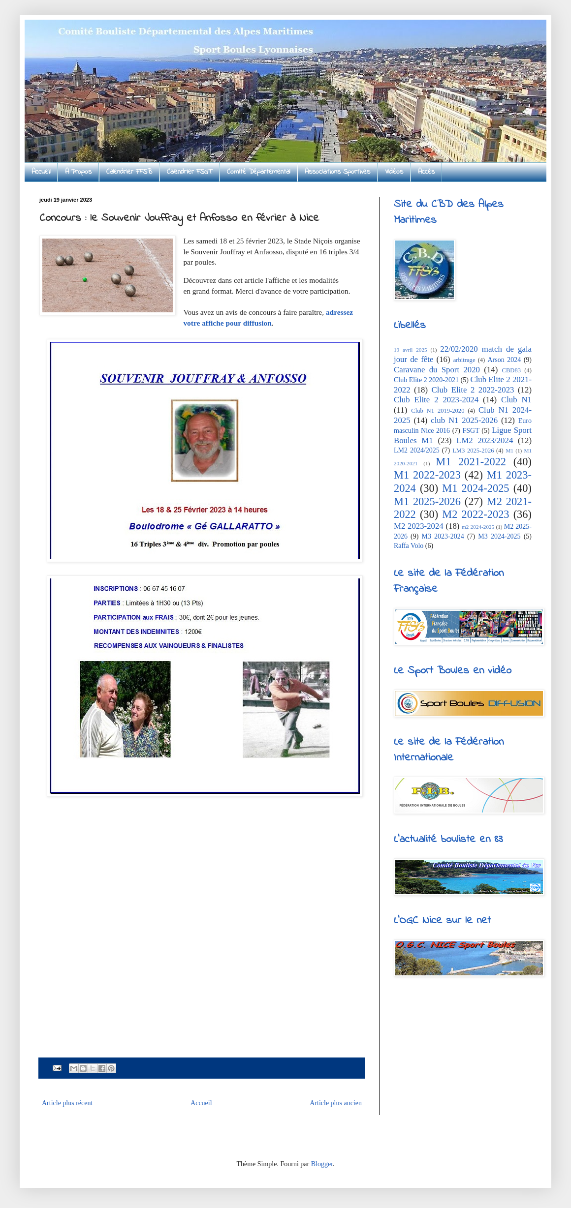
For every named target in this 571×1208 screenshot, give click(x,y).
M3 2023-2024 (443, 536)
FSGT (471, 430)
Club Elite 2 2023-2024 (436, 399)
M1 (509, 450)
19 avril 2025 (410, 350)
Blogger (322, 1164)
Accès (426, 172)
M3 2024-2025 (499, 536)
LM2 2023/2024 (484, 440)
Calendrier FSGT (189, 172)
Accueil (41, 172)
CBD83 (511, 370)
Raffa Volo (408, 545)
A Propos (78, 172)
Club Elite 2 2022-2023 (473, 389)
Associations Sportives (337, 172)
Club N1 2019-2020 (437, 410)
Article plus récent (67, 1103)
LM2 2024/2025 (417, 450)
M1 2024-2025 (475, 488)
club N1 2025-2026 (464, 420)
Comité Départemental (258, 172)
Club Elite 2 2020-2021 (426, 380)
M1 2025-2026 (427, 501)
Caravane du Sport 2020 (437, 369)
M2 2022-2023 (475, 514)
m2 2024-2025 (478, 527)
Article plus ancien (336, 1103)
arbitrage (464, 360)
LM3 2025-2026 (473, 450)
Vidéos (394, 172)
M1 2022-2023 (427, 475)
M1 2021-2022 (471, 461)
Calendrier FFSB (129, 172)
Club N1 (516, 399)
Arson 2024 (504, 359)
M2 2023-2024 (419, 526)
